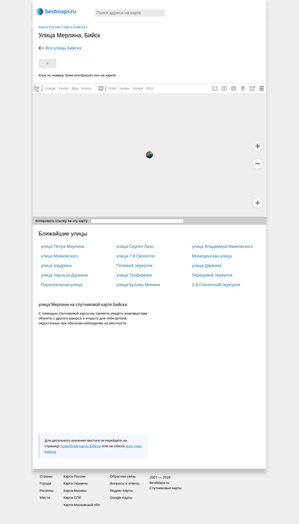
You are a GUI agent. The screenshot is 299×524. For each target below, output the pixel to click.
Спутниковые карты (166, 488)
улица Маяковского (59, 256)
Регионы (46, 491)
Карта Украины (76, 483)
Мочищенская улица (212, 256)
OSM (112, 88)
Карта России (50, 27)
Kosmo (86, 88)
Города (45, 483)
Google (50, 88)
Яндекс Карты (121, 491)
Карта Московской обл (82, 505)
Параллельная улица (61, 284)
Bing (75, 88)
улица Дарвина (206, 265)
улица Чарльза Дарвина (64, 275)
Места (45, 498)
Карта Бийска (74, 27)
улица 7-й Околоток (135, 256)
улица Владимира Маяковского (222, 246)
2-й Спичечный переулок (216, 284)
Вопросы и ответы (124, 483)
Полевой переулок (134, 265)
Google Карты (121, 498)
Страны (46, 476)
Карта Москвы (75, 491)
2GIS (149, 88)
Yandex (63, 88)
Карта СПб (72, 498)
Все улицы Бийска (63, 48)
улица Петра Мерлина (62, 246)
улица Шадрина (56, 265)
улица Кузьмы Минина (138, 284)
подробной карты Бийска (81, 446)
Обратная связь (123, 476)
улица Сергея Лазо (134, 246)
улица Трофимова (134, 275)
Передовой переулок (212, 275)
